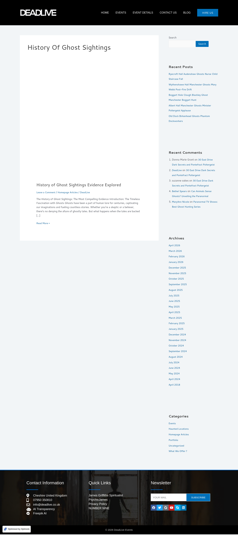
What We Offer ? (178, 451)
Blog (188, 12)
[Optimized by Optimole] (16, 529)
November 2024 (178, 340)
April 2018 (175, 385)
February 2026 (177, 256)
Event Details (151, 12)
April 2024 (175, 379)
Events (132, 12)
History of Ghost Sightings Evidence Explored (81, 185)
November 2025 (178, 273)
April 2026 (175, 245)
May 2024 (174, 373)
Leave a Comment (46, 192)
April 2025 (175, 312)
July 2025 (174, 295)
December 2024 (178, 334)
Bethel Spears (180, 191)
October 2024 (177, 345)
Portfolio (174, 440)
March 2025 (176, 318)
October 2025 (177, 279)
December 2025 (178, 267)
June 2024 (175, 368)
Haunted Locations (179, 429)
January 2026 (176, 262)
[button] (207, 13)
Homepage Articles (69, 192)
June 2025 (175, 301)
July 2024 (174, 362)
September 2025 (178, 284)
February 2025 (177, 323)
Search (173, 37)
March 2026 (176, 251)
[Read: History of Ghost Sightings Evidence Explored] (89, 125)
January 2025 (176, 329)
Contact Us (173, 12)
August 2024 (176, 357)
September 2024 (178, 351)
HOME (120, 12)
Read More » (43, 223)
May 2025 (174, 306)
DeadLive (177, 170)
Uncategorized (177, 445)
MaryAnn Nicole (181, 202)
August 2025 (176, 290)
